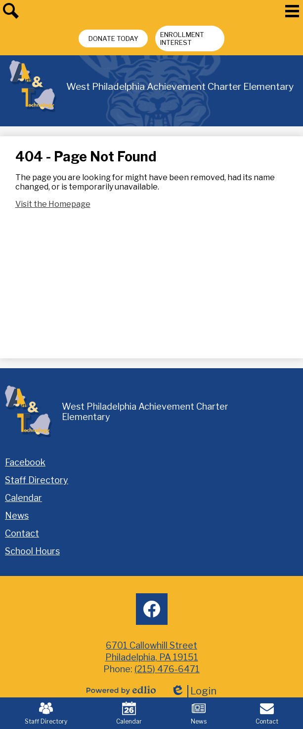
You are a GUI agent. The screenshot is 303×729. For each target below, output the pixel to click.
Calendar (129, 713)
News (199, 713)
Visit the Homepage (52, 204)
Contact (267, 713)
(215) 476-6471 (167, 669)
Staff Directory (46, 713)
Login (193, 691)
